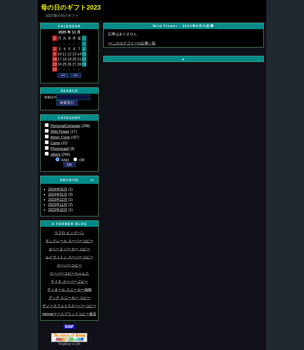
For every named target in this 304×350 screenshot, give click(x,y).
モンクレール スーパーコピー (69, 241)
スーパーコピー (69, 265)
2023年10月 (57, 210)
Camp (55, 143)
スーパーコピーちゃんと (69, 273)
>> (92, 180)
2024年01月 (57, 194)
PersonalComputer (65, 126)
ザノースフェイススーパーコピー (69, 306)
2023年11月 (57, 204)
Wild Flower (59, 131)
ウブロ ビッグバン (69, 233)
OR (82, 160)
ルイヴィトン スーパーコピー (69, 257)
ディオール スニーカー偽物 (69, 290)
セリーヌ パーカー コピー (69, 249)
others (55, 154)
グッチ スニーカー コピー (69, 298)
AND (65, 160)
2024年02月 (57, 189)
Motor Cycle (60, 137)
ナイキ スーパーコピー (69, 281)
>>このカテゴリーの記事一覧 (132, 43)
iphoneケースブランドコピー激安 (69, 314)
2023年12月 (57, 199)
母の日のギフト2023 (71, 7)
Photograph (59, 149)
